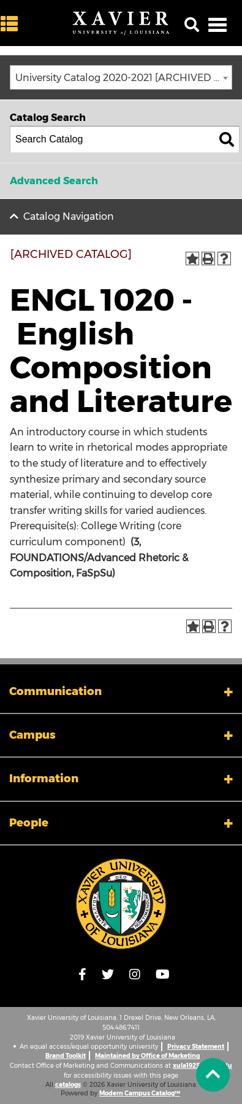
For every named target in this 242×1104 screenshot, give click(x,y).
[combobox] (121, 77)
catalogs (68, 1085)
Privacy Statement (195, 1047)
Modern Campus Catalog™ (139, 1093)
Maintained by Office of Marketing (147, 1056)
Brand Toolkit (65, 1056)
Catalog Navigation (68, 216)
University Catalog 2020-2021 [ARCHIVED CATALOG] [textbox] (123, 78)
